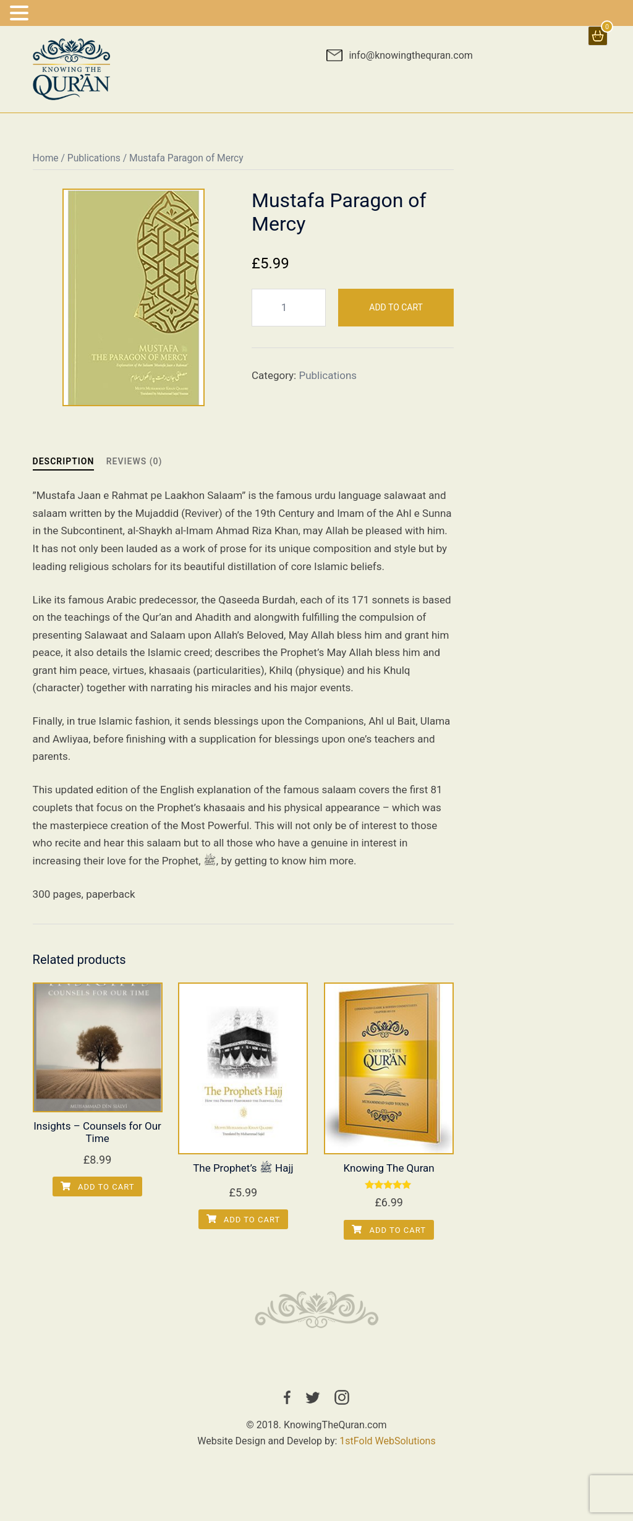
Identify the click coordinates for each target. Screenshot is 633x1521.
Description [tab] (64, 461)
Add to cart (396, 307)
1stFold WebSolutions (387, 1441)
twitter (312, 1397)
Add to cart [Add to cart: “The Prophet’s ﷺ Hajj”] (243, 1219)
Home (46, 158)
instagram (341, 1397)
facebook (287, 1397)
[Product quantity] (289, 307)
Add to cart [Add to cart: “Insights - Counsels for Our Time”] (98, 1186)
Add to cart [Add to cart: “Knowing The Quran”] (389, 1230)
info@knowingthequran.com (410, 55)
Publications (94, 158)
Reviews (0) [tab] (134, 461)
